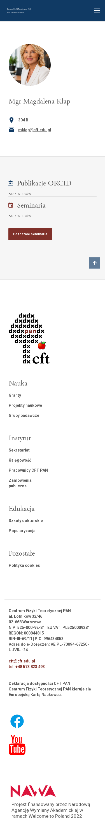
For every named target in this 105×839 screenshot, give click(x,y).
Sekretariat (19, 450)
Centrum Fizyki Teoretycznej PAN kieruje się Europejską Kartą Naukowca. (50, 692)
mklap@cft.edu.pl (34, 130)
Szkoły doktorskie (26, 520)
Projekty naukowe (25, 405)
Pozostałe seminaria (30, 234)
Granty (15, 395)
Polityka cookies (24, 565)
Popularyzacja (22, 530)
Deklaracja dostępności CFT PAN (39, 683)
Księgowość (20, 460)
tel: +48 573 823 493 (27, 666)
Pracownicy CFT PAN (28, 470)
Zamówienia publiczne (20, 483)
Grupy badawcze (24, 415)
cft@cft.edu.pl (22, 661)
